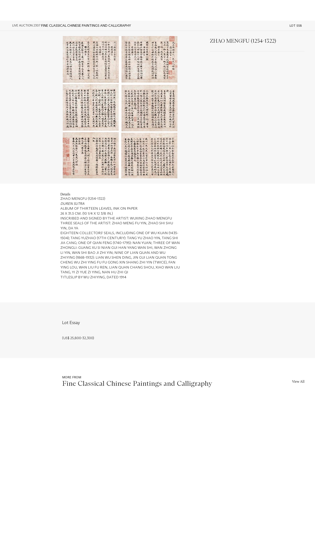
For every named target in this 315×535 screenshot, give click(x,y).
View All (298, 381)
